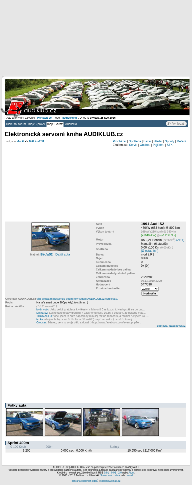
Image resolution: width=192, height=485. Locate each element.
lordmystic (42, 309)
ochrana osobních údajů (85, 481)
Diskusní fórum (16, 124)
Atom (131, 472)
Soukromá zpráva (110, 475)
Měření (181, 141)
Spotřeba (135, 141)
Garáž (20, 141)
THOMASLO (44, 315)
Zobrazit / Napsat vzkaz (171, 325)
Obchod (145, 145)
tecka (39, 319)
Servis (133, 145)
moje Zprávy (36, 124)
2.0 (120, 472)
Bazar (147, 141)
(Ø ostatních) (149, 250)
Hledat (158, 141)
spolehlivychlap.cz (110, 481)
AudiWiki (71, 124)
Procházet (119, 141)
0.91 (106, 472)
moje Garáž (55, 124)
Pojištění (158, 145)
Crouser (41, 322)
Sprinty (169, 141)
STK (169, 145)
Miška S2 (42, 312)
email (130, 475)
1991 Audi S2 (36, 141)
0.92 (113, 472)
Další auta (62, 254)
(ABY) (180, 240)
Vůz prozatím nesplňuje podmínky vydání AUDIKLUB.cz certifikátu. (77, 298)
